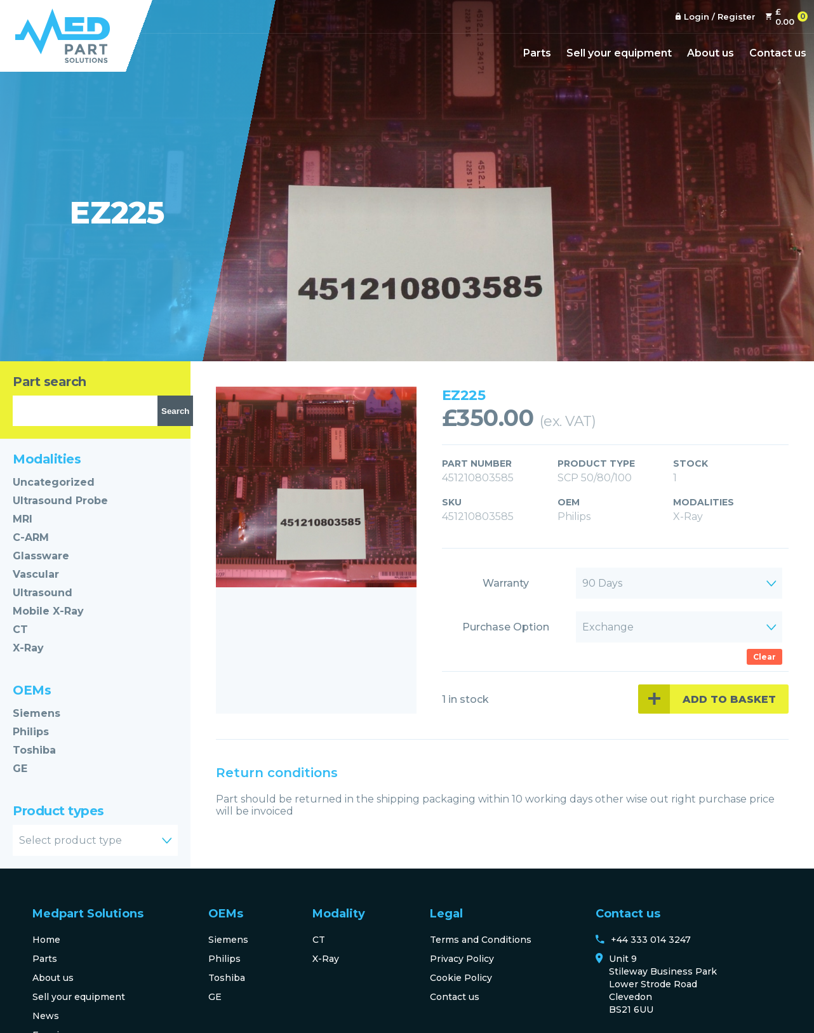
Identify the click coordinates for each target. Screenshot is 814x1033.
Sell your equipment (619, 53)
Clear (764, 657)
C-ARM (31, 537)
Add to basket (729, 699)
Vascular (36, 574)
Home (46, 939)
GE (20, 769)
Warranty (506, 583)
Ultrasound (42, 593)
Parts (537, 53)
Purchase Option (505, 627)
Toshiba (34, 750)
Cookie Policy (461, 977)
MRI (22, 519)
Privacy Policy (462, 958)
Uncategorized (54, 482)
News (45, 1016)
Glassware (41, 556)
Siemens (36, 713)
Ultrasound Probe (60, 501)
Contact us (777, 53)
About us (710, 53)
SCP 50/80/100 (594, 478)
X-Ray (28, 648)
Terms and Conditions (480, 939)
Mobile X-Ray (48, 611)
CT (20, 629)
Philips (31, 732)
